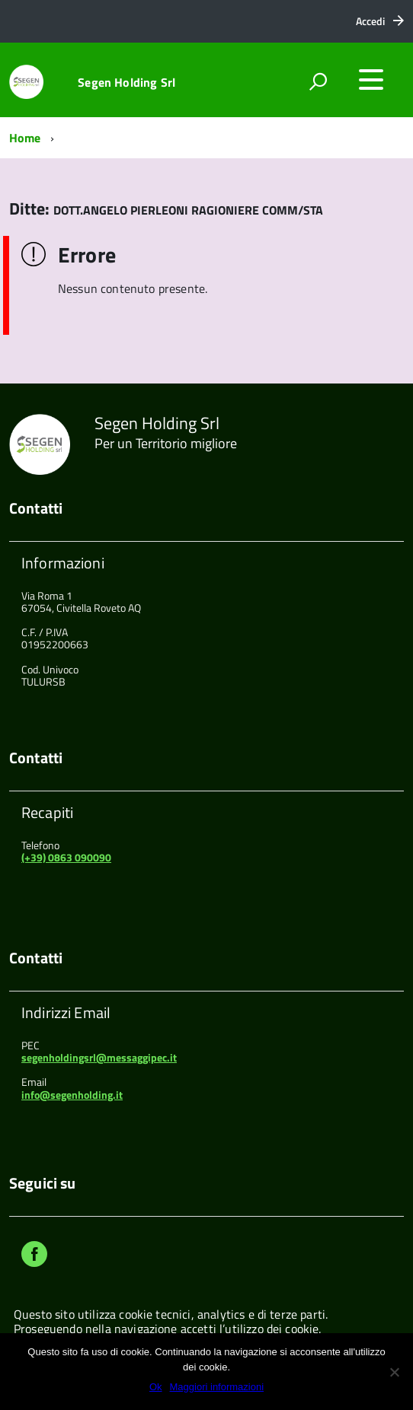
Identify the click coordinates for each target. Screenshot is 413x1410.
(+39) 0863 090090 (66, 857)
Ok (155, 1386)
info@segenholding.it (72, 1095)
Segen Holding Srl (126, 82)
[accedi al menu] (371, 80)
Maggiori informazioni (217, 1386)
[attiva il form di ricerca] (317, 81)
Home (25, 138)
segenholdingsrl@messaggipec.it (99, 1057)
